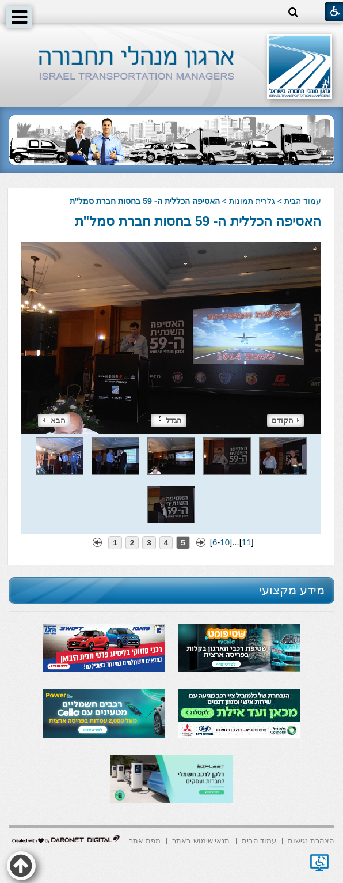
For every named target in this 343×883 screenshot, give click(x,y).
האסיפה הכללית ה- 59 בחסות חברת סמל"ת (198, 221)
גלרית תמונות (252, 201)
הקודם (285, 420)
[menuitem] (311, 840)
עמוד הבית (302, 201)
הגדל (170, 420)
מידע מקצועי (292, 590)
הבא (54, 420)
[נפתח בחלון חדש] (319, 862)
